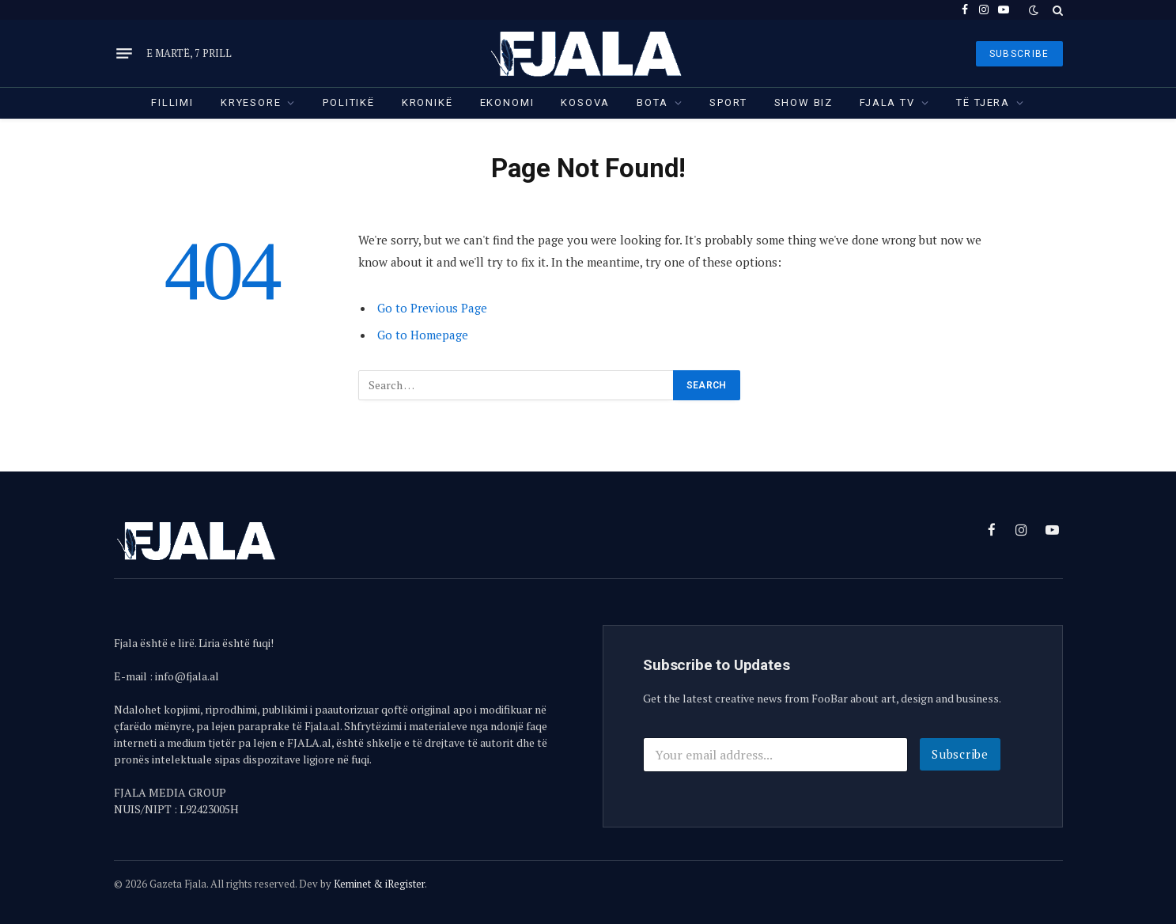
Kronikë (427, 102)
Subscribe (960, 754)
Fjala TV (887, 102)
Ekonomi (507, 102)
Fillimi (172, 102)
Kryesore (251, 102)
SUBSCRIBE (1019, 53)
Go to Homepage (422, 335)
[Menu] (124, 53)
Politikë (349, 102)
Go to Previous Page (432, 308)
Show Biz (804, 102)
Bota (652, 102)
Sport (728, 102)
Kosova (585, 102)
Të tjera (983, 102)
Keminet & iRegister (379, 884)
